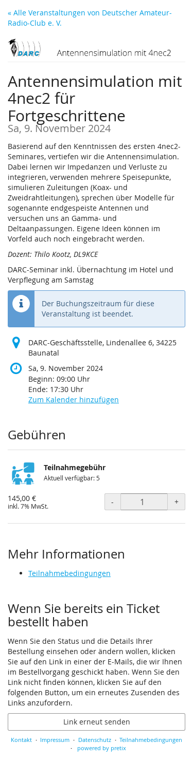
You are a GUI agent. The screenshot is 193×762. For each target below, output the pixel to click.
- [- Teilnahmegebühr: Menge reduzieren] (112, 502)
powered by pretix (101, 748)
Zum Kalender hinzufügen (73, 399)
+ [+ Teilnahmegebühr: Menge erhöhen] (176, 502)
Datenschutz (94, 740)
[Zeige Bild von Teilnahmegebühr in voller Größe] (23, 477)
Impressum (54, 740)
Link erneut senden (96, 722)
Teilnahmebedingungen (69, 573)
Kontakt (21, 740)
